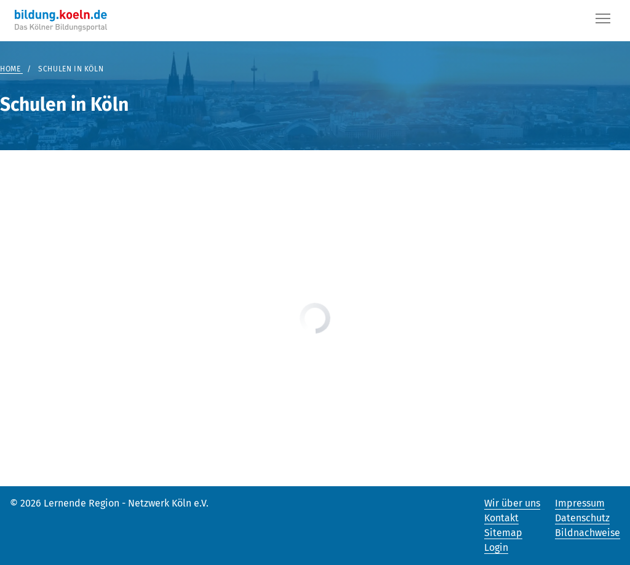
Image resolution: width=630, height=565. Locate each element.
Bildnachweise (587, 533)
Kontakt (501, 518)
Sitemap (503, 533)
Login (496, 547)
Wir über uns (512, 503)
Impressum (580, 503)
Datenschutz (582, 518)
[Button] (603, 21)
